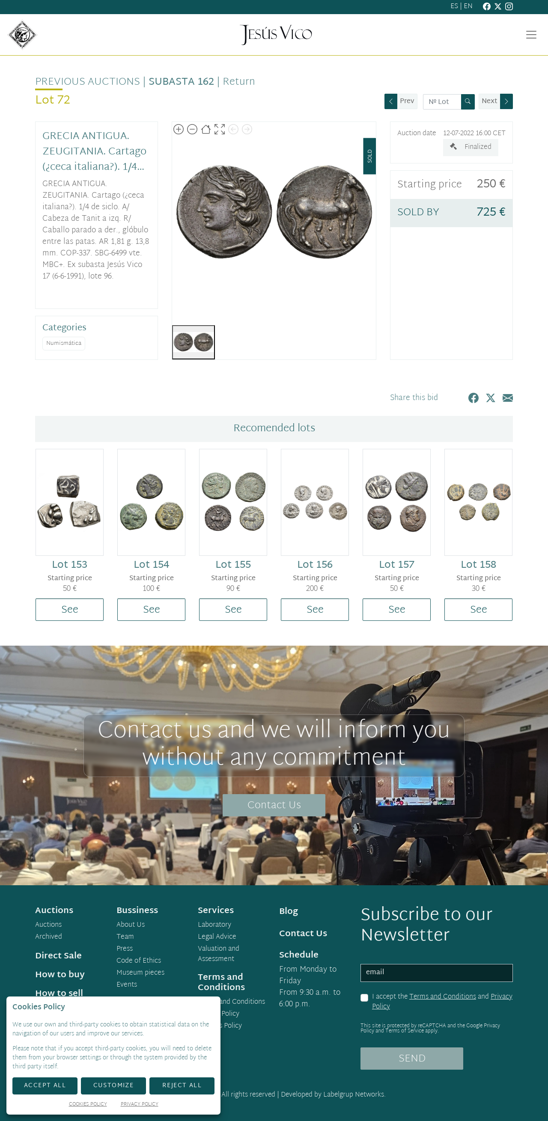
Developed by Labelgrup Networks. (333, 1095)
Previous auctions (87, 82)
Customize (113, 1085)
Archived (48, 937)
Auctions (48, 925)
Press (124, 949)
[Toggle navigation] (531, 35)
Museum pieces (140, 973)
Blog (288, 912)
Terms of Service (404, 1031)
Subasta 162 (181, 82)
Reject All (182, 1085)
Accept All (45, 1085)
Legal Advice (217, 937)
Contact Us (274, 805)
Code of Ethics (138, 961)
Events (126, 985)
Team (125, 937)
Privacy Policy (218, 1014)
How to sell (59, 994)
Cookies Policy (220, 1026)
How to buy (60, 975)
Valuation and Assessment (218, 954)
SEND (412, 1059)
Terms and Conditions (442, 997)
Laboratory (214, 925)
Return (239, 82)
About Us (130, 925)
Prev (407, 101)
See (69, 610)
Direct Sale (58, 956)
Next (489, 101)
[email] (436, 973)
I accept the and (442, 1002)
